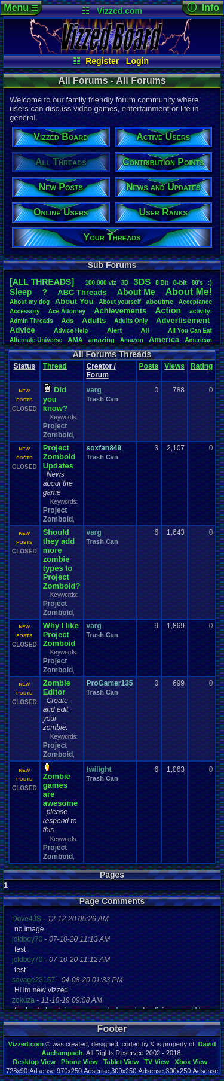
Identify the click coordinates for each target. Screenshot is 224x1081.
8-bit (180, 282)
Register (102, 61)
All (145, 330)
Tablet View (121, 1061)
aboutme (159, 301)
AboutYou (74, 301)
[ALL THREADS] (42, 282)
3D (125, 282)
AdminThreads (31, 321)
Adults (94, 320)
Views (174, 366)
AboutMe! (188, 292)
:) (210, 282)
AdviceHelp (71, 330)
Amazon (131, 340)
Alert (114, 330)
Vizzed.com (119, 11)
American (198, 340)
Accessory (25, 311)
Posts (149, 366)
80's (197, 282)
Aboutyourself (120, 302)
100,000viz (100, 282)
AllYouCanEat (190, 330)
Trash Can (102, 399)
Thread (55, 366)
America (164, 339)
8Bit (161, 282)
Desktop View (34, 1061)
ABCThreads (81, 292)
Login (137, 61)
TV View (156, 1061)
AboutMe (136, 292)
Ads (68, 320)
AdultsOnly (131, 321)
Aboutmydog (30, 302)
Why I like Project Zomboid (61, 634)
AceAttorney (66, 311)
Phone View (79, 1061)
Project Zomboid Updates (59, 456)
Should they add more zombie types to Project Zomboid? (62, 559)
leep (21, 292)
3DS (142, 281)
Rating (202, 366)
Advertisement (184, 320)
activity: (200, 311)
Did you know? (55, 399)
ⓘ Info (203, 7)
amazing (101, 339)
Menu (21, 7)
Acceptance (195, 302)
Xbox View (191, 1061)
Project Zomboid (58, 430)
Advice (22, 329)
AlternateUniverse (36, 340)
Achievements (120, 310)
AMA (75, 339)
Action (168, 310)
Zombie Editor (56, 687)
